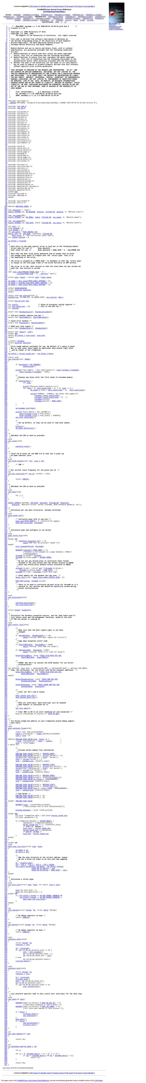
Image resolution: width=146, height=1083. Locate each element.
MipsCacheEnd (37, 323)
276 (5, 526)
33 (6, 85)
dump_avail (23, 285)
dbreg (46, 910)
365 (5, 688)
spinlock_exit (14, 968)
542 (5, 1010)
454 (5, 850)
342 (5, 646)
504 (5, 941)
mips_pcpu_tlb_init (16, 847)
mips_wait (20, 1019)
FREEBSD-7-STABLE (13, 18)
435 (5, 816)
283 (5, 539)
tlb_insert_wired (23, 867)
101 (5, 208)
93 (6, 194)
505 (5, 943)
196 (5, 381)
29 (6, 77)
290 (5, 552)
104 (5, 214)
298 (5, 566)
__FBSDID (12, 103)
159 (5, 314)
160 (5, 316)
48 (6, 112)
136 (5, 272)
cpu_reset (12, 441)
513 (5, 957)
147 (5, 292)
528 (5, 985)
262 (5, 501)
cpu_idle (12, 999)
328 (5, 621)
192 (5, 374)
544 (5, 1014)
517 (5, 965)
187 (5, 365)
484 (5, 905)
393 (5, 739)
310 (5, 588)
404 (5, 759)
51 (6, 117)
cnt (35, 414)
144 (5, 286)
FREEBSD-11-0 (8, 17)
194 (5, 377)
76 (6, 163)
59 (6, 132)
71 (6, 154)
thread (28, 910)
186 (5, 363)
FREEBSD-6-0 (58, 18)
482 (5, 901)
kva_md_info (20, 301)
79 (6, 168)
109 (5, 223)
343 (5, 648)
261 (5, 499)
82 (6, 174)
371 (5, 699)
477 (5, 892)
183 (5, 357)
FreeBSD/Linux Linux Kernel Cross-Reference (33, 1080)
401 (5, 754)
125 (5, 252)
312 (5, 592)
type (35, 739)
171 (5, 336)
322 (5, 610)
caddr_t (19, 734)
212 (5, 410)
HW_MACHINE (30, 212)
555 (5, 1034)
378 (5, 712)
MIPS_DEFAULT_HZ (30, 232)
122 (5, 246)
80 (6, 170)
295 (5, 561)
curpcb (27, 581)
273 (5, 521)
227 (5, 437)
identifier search (45, 6)
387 (5, 728)
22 (6, 65)
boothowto (23, 365)
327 (5, 619)
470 (5, 879)
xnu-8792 (90, 20)
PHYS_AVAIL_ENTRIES (37, 281)
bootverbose (28, 366)
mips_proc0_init (15, 536)
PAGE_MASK (37, 550)
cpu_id (31, 474)
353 (5, 666)
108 (5, 221)
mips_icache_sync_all (25, 696)
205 (5, 397)
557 (5, 1037)
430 (5, 807)
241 (5, 463)
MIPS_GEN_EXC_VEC (50, 679)
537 (5, 1001)
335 (5, 634)
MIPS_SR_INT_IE (48, 1003)
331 (5, 626)
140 (5, 279)
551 (5, 1027)
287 (5, 546)
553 (5, 1030)
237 (5, 456)
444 (5, 832)
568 (5, 1057)
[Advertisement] (116, 71)
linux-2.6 (68, 20)
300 (5, 570)
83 (6, 176)
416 (5, 781)
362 (5, 683)
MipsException (25, 312)
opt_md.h (21, 108)
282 (5, 537)
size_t (37, 461)
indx (29, 383)
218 (5, 421)
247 (5, 474)
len (42, 461)
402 (5, 756)
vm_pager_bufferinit (24, 428)
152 (5, 301)
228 (5, 439)
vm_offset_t (13, 241)
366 (5, 690)
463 (5, 867)
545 (5, 1016)
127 (5, 256)
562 (5, 1047)
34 (6, 86)
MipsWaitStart (25, 328)
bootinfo (18, 343)
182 (5, 356)
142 (5, 283)
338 (5, 639)
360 (5, 679)
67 (6, 146)
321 (5, 608)
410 (5, 770)
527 (5, 983)
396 (5, 745)
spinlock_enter (14, 939)
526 (5, 981)
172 (5, 337)
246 (5, 472)
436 (5, 817)
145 (5, 288)
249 (5, 477)
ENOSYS (26, 917)
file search (69, 6)
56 (6, 126)
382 (5, 719)
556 (5, 1036)
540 (5, 1007)
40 (6, 97)
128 (5, 257)
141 (5, 281)
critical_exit (22, 979)
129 (5, 259)
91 (6, 190)
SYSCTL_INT (12, 234)
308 (5, 585)
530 (5, 988)
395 (5, 743)
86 (6, 181)
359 (5, 677)
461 (5, 863)
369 (5, 696)
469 (5, 877)
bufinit (19, 426)
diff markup (34, 6)
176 (5, 345)
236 (5, 454)
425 (5, 797)
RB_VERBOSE (35, 365)
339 (5, 641)
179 (5, 350)
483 (5, 903)
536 (5, 999)
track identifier (89, 6)
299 (5, 568)
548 (5, 1021)
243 (5, 466)
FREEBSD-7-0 (28, 18)
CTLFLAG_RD (50, 212)
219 (5, 423)
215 (5, 416)
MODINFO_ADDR (48, 776)
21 (6, 63)
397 (5, 747)
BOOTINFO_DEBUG (22, 206)
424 (5, 796)
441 (5, 827)
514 (5, 959)
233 (5, 448)
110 (5, 225)
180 (5, 352)
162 (5, 319)
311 (5, 590)
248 (5, 476)
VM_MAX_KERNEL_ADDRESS (49, 897)
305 (5, 579)
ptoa (58, 370)
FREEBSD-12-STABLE (62, 15)
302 (5, 574)
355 (5, 670)
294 (5, 559)
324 (5, 614)
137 (5, 274)
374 (5, 705)
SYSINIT (11, 297)
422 (5, 792)
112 (5, 228)
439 (5, 823)
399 (5, 750)
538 (5, 1003)
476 (5, 890)
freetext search (59, 6)
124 (5, 250)
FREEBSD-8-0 (100, 17)
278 (5, 530)
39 (6, 96)
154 (5, 305)
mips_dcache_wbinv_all (25, 697)
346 (5, 654)
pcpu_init (20, 521)
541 (5, 1008)
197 (5, 383)
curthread (28, 523)
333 (5, 630)
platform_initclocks (24, 603)
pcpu (16, 277)
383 (5, 721)
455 (5, 852)
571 (5, 1063)
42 (6, 101)
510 (5, 952)
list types (79, 6)
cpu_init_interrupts (24, 417)
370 (5, 697)
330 (5, 625)
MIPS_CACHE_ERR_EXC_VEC (49, 685)
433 (5, 812)
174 (5, 341)
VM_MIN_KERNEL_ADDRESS (49, 896)
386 (5, 726)
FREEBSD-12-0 (78, 15)
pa (27, 850)
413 (5, 776)
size (24, 736)
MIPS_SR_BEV (53, 714)
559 (5, 1041)
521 (5, 972)
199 (5, 386)
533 (5, 994)
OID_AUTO (29, 223)
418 (5, 785)
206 (5, 399)
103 (5, 212)
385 (5, 725)
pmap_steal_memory (41, 577)
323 (5, 612)
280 (5, 534)
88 (6, 185)
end (29, 332)
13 (6, 48)
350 (5, 661)
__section (43, 274)
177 (5, 346)
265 (5, 506)
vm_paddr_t (12, 281)
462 (5, 865)
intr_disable (35, 952)
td (34, 910)
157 (5, 310)
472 (5, 883)
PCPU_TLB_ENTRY (37, 867)
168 (5, 330)
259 (5, 496)
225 (5, 434)
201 (5, 390)
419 (5, 787)
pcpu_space (17, 272)
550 (5, 1025)
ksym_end (40, 336)
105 (5, 216)
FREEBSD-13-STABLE (31, 15)
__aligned (20, 274)
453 (5, 848)
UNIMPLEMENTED (21, 288)
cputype (15, 308)
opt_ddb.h (21, 106)
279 (5, 532)
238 (5, 457)
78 (6, 166)
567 (5, 1056)
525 (5, 979)
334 (5, 632)
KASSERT (19, 550)
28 (6, 76)
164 (5, 323)
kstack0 (22, 241)
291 (5, 554)
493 (5, 921)
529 (5, 987)
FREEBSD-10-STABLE (25, 17)
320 (5, 606)
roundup (25, 761)
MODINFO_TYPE (48, 765)
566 (5, 1054)
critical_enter (22, 961)
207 (5, 401)
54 (6, 123)
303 (5, 576)
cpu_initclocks (14, 597)
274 (5, 523)
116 (5, 236)
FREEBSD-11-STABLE (94, 15)
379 (5, 714)
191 (5, 372)
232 (5, 446)
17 (6, 56)
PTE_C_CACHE (49, 865)
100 (5, 206)
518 (5, 967)
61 (6, 136)
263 (5, 503)
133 (5, 266)
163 (5, 321)
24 (6, 68)
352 (5, 665)
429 (5, 805)
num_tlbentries (18, 306)
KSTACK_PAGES (45, 557)
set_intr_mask (22, 708)
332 (5, 628)
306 (5, 581)
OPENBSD (59, 20)
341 (5, 645)
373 (5, 703)
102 (5, 210)
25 (6, 70)
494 (5, 923)
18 (6, 57)
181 (5, 354)
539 (5, 1005)
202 (5, 392)
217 (5, 419)
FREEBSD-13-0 (46, 15)
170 (5, 334)
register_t (20, 945)
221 (5, 426)
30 (6, 79)
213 (5, 412)
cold (14, 226)
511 (5, 954)
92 (6, 192)
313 (5, 594)
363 (5, 685)
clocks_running (18, 237)
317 (5, 601)
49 (6, 114)
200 (5, 388)
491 (5, 917)
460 (5, 861)
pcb (40, 568)
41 (6, 99)
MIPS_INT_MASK (48, 1007)
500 (5, 934)
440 (5, 825)
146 (5, 290)
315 (5, 597)
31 (6, 81)
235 (5, 452)
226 (5, 436)
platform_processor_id (29, 541)
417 (5, 783)
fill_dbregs (13, 910)
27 (6, 74)
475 (5, 888)
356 (5, 672)
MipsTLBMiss (24, 317)
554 (5, 1032)
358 (5, 676)
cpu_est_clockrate (16, 474)
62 (6, 137)
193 (5, 376)
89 (6, 186)
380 (5, 716)
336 (5, 636)
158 (5, 312)
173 (5, 339)
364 (5, 686)
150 (5, 297)
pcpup (22, 277)
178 (5, 348)
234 (5, 450)
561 (5, 1045)
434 (5, 814)
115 (5, 234)
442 (5, 828)
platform (18, 290)
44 (6, 105)
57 (6, 128)
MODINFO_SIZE (48, 785)
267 (5, 510)
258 (5, 494)
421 (5, 790)
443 (5, 830)
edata (21, 332)
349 (5, 659)
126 (5, 254)
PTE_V (31, 865)
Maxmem (15, 230)
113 (5, 230)
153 (5, 303)
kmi (27, 301)
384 (5, 723)
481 (5, 899)
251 (5, 481)
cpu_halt (12, 492)
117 (5, 237)
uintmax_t (66, 370)
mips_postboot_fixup (17, 728)
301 (5, 572)
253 (5, 485)
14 (6, 50)
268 (5, 512)
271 (5, 517)
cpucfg (14, 305)
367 (5, 692)
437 (5, 819)
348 (5, 657)
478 (5, 894)
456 (5, 854)
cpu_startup (24, 296)
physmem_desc (23, 283)
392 (5, 737)
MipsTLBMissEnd (39, 317)
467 (5, 874)
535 (5, 997)
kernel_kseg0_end (26, 354)
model (37, 217)
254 (5, 486)
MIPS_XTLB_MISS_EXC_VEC (51, 672)
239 (5, 459)
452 (5, 847)
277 (5, 528)
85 (6, 179)
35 (6, 88)
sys (44, 12)
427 (5, 801)
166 (5, 326)
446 (5, 836)
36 (6, 90)
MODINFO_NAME (48, 754)
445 (5, 834)
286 (5, 545)
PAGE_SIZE (35, 272)
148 (5, 294)
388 (5, 730)
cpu (17, 297)
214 (5, 414)
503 (5, 939)
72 (6, 156)
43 (6, 103)
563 (5, 1048)
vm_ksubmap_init (23, 408)
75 (6, 161)
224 (5, 432)
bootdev (20, 341)
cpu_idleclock (29, 1016)
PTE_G (38, 865)
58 (6, 130)
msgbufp (25, 610)
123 (5, 248)
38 (6, 94)
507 (5, 947)
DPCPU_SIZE (54, 577)
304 (5, 577)
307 (5, 583)
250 (5, 479)
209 (5, 405)
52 (6, 119)
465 (5, 870)
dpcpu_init (20, 577)
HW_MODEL (29, 217)
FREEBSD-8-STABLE (85, 17)
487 (5, 910)
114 (5, 232)
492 (5, 919)
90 (6, 188)
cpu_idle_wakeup (15, 1034)
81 (6, 172)
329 (5, 623)
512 (5, 956)
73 (6, 157)
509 (5, 950)
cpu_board (17, 221)
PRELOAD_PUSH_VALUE (24, 739)
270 (5, 516)
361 (5, 681)
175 (5, 343)
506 (5, 945)
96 (6, 199)
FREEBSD (17, 15)
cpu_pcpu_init (14, 885)
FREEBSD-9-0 (70, 17)
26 (6, 72)
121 (5, 245)
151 (5, 299)
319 (5, 605)
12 (6, 46)
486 (5, 908)
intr (28, 945)
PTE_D (23, 865)
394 (5, 741)
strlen (45, 756)
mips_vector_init (15, 625)
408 (5, 767)
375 (5, 706)
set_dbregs (12, 925)
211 (5, 408)
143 (5, 285)
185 (5, 361)
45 (6, 106)
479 (5, 896)
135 (5, 270)
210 (5, 406)
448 (5, 839)
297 (5, 565)
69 (6, 150)
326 (5, 617)
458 (5, 857)
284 (5, 541)
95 (6, 197)
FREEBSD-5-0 (88, 18)
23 (6, 66)
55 (6, 125)
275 (5, 525)
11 (6, 45)
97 (6, 201)
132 (5, 265)
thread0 (38, 523)
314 (5, 596)
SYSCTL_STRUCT (14, 503)
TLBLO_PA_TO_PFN (38, 868)
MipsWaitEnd (40, 328)
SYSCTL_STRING (14, 212)
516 (5, 963)
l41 (52, 20)
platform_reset (22, 446)
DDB (16, 192)
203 (5, 394)
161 (5, 317)
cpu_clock (16, 232)
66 (6, 145)
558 (5, 1039)
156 (5, 308)
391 (5, 736)
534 (5, 996)
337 (5, 637)
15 (6, 52)
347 (5, 656)
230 (5, 443)
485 (5, 907)
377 (5, 710)
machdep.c (61, 12)
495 (5, 925)
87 (6, 183)
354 (5, 668)
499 (5, 932)
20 (6, 61)
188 (5, 366)
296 (5, 563)
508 (5, 948)
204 (5, 396)
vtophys (23, 863)
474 (5, 887)
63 (6, 139)
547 (5, 1019)
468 (5, 876)
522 (5, 974)
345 (5, 652)
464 (5, 868)
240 (5, 461)
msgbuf (17, 610)
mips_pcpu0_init (15, 516)
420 (5, 788)
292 (5, 556)
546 (5, 1017)
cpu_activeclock (30, 1023)
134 (5, 268)
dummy (27, 359)
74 (6, 159)
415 (5, 779)
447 (5, 837)
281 (5, 536)
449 (5, 841)
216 (5, 417)
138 (5, 276)
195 (5, 379)
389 (5, 732)
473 (5, 885)
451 (5, 845)
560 (5, 1043)
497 (5, 928)
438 (5, 821)
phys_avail (23, 281)
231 (5, 445)
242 (5, 465)
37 (6, 92)
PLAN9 (82, 20)
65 (6, 143)
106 (5, 217)
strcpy (18, 757)
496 (5, 927)
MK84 (76, 20)
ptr (31, 461)
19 (6, 59)
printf (18, 370)
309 (5, 586)
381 (5, 717)
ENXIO (25, 479)
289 (5, 550)
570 (5, 1061)
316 (5, 599)
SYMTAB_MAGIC (45, 821)
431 (5, 808)
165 (5, 325)
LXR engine (98, 1080)
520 (5, 970)
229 (5, 441)
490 (5, 916)
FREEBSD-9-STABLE (55, 17)
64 (6, 141)
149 (5, 296)
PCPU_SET (19, 523)
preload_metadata (23, 810)
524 (5, 977)
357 (5, 674)
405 (5, 761)
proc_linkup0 (21, 546)
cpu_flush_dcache (15, 461)
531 (5, 990)
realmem (16, 228)
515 (5, 961)
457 (5, 856)
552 (5, 1028)
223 (5, 430)
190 (5, 370)
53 (6, 121)
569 (5, 1059)
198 (5, 385)
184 (5, 359)
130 (5, 261)
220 (5, 425)
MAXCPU (26, 272)
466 (5, 872)
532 (5, 992)
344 (5, 650)
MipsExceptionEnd (42, 312)
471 (5, 881)
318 (5, 603)
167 (5, 328)
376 (5, 708)
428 (5, 803)
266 (5, 508)
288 (5, 548)
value (41, 739)
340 (5, 643)
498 (5, 930)
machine (16, 210)
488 (5, 912)
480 (5, 897)
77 (6, 165)
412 (5, 774)
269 (5, 514)
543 (5, 1012)
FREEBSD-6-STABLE (43, 18)
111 (5, 226)
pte (27, 852)
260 (5, 497)
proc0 (31, 546)
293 (5, 557)
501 (5, 936)
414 (5, 777)
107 (5, 219)
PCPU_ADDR (29, 521)
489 (5, 914)
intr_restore (28, 987)
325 (5, 616)
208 (5, 403)
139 (5, 277)
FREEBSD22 (44, 20)
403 (5, 757)
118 (5, 239)
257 (5, 492)
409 (5, 768)
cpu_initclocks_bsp (24, 605)
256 (5, 490)
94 (6, 196)
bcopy (18, 656)
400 (5, 752)
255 (5, 488)
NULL (60, 297)
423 (5, 794)
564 (5, 1050)
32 (6, 83)
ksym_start (30, 336)
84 (6, 177)
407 (5, 765)
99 (6, 205)
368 (5, 694)
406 (5, 763)
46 (6, 108)
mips (49, 12)
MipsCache (23, 323)
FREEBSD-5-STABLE (72, 18)
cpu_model (17, 216)
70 (6, 152)
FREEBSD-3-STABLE (30, 20)
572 (5, 1065)
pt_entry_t (20, 852)
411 (5, 772)
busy (22, 999)
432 (5, 810)
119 (5, 241)
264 (5, 505)
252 (5, 483)
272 (5, 519)
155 (5, 306)
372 (5, 701)
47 (6, 110)
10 (65, 22)
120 (5, 243)
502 (5, 937)
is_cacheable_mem (15, 1047)
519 (5, 968)
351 (5, 663)
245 (5, 470)
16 (6, 54)
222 (5, 428)
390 (5, 734)
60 (6, 134)
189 (5, 368)
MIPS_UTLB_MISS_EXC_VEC (51, 656)
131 (5, 263)
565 (5, 1052)
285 (5, 543)
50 (6, 116)
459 (5, 859)
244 (5, 468)
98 (6, 203)
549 (5, 1023)
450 (5, 843)
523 (5, 976)
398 (5, 748)
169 (5, 332)
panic (25, 543)
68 (6, 148)
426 (5, 799)
